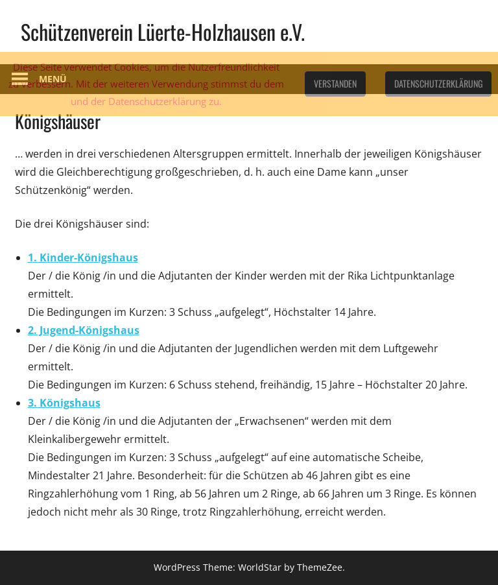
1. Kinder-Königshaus (83, 257)
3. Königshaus (64, 403)
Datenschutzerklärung (438, 83)
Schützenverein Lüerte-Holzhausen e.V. (163, 31)
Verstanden (335, 83)
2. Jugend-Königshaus (83, 330)
